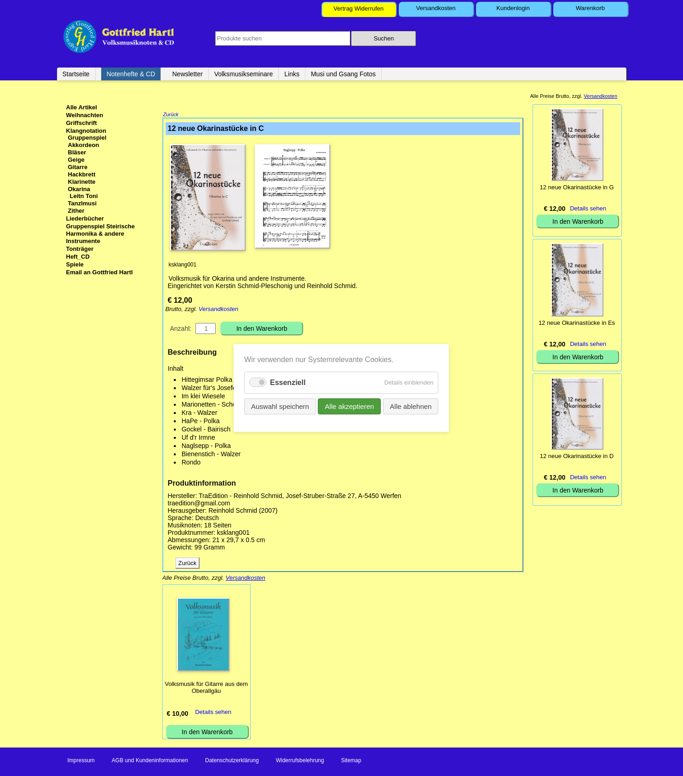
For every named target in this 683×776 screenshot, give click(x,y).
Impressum (81, 761)
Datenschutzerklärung (232, 761)
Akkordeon (83, 145)
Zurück (171, 115)
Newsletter (187, 74)
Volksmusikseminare (243, 74)
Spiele (75, 264)
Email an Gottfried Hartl (99, 272)
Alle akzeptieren (349, 406)
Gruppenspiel (87, 137)
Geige (76, 159)
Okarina (79, 189)
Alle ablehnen (411, 406)
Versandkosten (435, 8)
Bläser (77, 152)
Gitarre (78, 167)
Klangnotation (86, 130)
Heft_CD (78, 256)
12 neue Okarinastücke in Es (577, 322)
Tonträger (80, 248)
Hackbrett (82, 174)
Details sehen (213, 712)
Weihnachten (84, 115)
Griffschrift (81, 122)
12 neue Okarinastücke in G (577, 187)
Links (291, 74)
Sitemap (351, 761)
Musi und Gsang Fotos (343, 74)
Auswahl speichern (280, 406)
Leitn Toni (84, 196)
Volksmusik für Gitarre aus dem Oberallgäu (206, 688)
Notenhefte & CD (131, 74)
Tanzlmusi (82, 203)
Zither (76, 210)
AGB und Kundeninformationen (150, 761)
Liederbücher (85, 218)
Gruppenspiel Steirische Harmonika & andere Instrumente (100, 233)
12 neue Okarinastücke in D (577, 456)
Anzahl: (181, 329)
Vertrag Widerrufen (358, 8)
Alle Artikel (81, 107)
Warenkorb (590, 8)
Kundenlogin (512, 8)
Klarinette (82, 181)
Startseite (76, 74)
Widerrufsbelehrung (300, 761)
